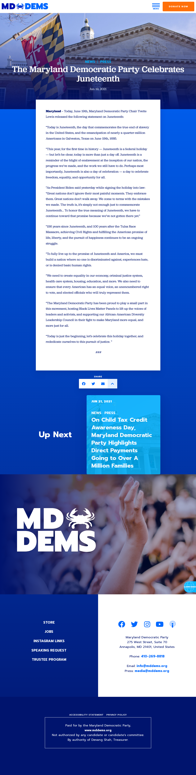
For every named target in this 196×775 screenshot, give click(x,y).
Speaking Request (49, 660)
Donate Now (178, 6)
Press (105, 61)
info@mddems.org (152, 676)
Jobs (49, 641)
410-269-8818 (153, 666)
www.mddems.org (98, 741)
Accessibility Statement (86, 725)
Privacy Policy (117, 725)
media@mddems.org (152, 681)
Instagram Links (49, 650)
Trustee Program (49, 669)
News (90, 61)
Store (49, 632)
